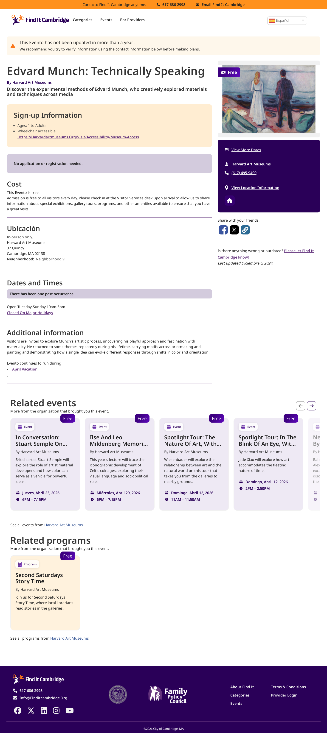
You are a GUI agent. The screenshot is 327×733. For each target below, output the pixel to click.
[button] (245, 229)
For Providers (132, 19)
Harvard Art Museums (32, 82)
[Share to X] (234, 229)
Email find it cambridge (223, 4)
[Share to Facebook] (223, 229)
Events (106, 19)
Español (279, 20)
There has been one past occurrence (41, 293)
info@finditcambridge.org (43, 697)
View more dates (246, 149)
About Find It (242, 686)
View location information (255, 187)
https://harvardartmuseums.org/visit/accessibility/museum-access (78, 136)
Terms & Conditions (288, 686)
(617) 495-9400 (244, 172)
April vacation (24, 369)
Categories (83, 19)
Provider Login (284, 695)
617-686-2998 (173, 4)
